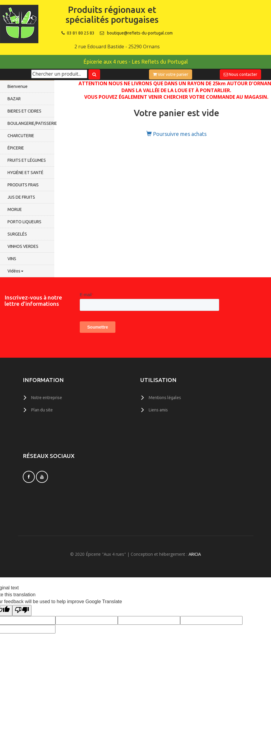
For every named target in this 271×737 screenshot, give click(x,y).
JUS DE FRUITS (21, 197)
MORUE (14, 209)
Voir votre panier (170, 74)
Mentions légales (165, 397)
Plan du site (42, 410)
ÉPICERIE (15, 148)
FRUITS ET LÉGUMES (26, 160)
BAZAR (14, 98)
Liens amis (158, 410)
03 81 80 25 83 (77, 33)
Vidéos (15, 271)
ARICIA (195, 554)
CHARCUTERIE (20, 135)
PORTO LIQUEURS (24, 221)
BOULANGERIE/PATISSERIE (30, 123)
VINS (11, 258)
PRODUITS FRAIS (23, 184)
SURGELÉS (17, 234)
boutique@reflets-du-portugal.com (140, 33)
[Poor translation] (21, 610)
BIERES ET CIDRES (24, 111)
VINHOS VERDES (22, 246)
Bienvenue (17, 86)
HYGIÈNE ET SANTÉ (25, 172)
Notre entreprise (46, 397)
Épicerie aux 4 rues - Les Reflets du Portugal (135, 62)
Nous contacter (240, 74)
